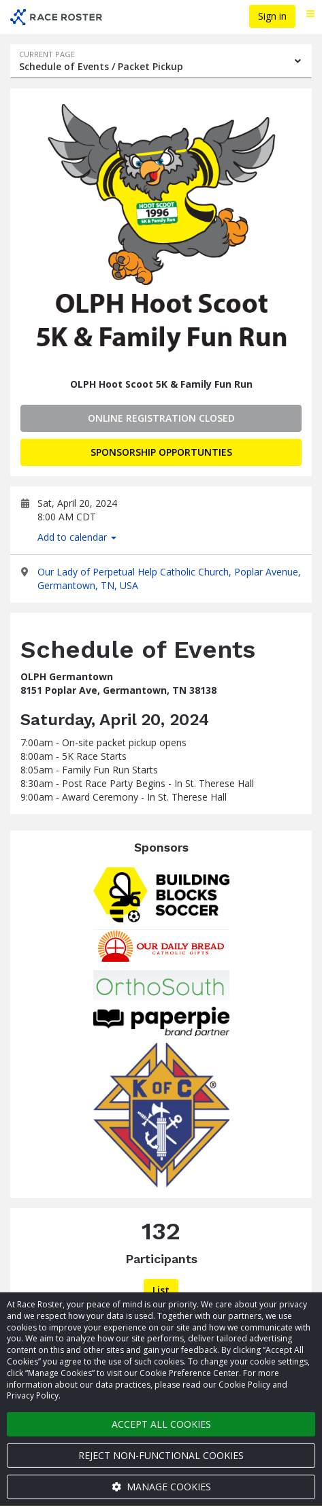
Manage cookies (161, 1486)
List (161, 1290)
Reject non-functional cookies (161, 1455)
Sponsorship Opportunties (161, 452)
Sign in (272, 16)
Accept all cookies (161, 1424)
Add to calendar (76, 537)
